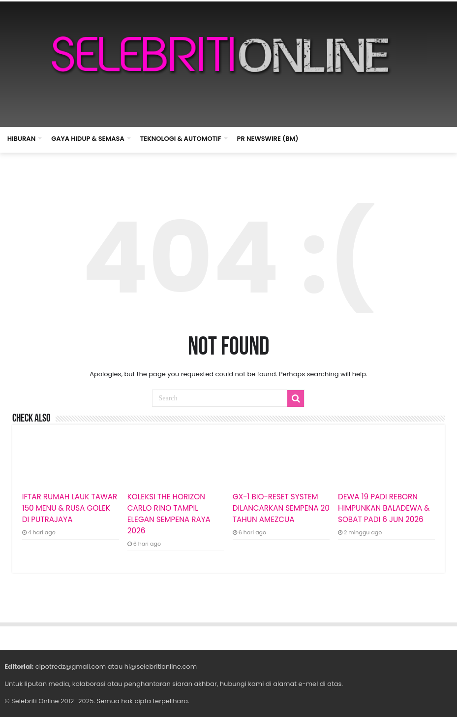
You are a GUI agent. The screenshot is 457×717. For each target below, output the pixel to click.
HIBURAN (21, 138)
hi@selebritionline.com (160, 666)
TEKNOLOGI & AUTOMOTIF (180, 138)
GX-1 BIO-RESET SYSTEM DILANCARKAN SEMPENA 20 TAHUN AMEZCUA (281, 507)
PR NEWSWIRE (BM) (268, 138)
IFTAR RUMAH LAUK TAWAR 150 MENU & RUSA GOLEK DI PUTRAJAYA (70, 507)
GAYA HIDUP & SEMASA (87, 138)
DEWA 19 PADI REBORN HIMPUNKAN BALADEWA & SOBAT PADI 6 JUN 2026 (384, 507)
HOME (317, 137)
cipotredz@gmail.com (70, 666)
